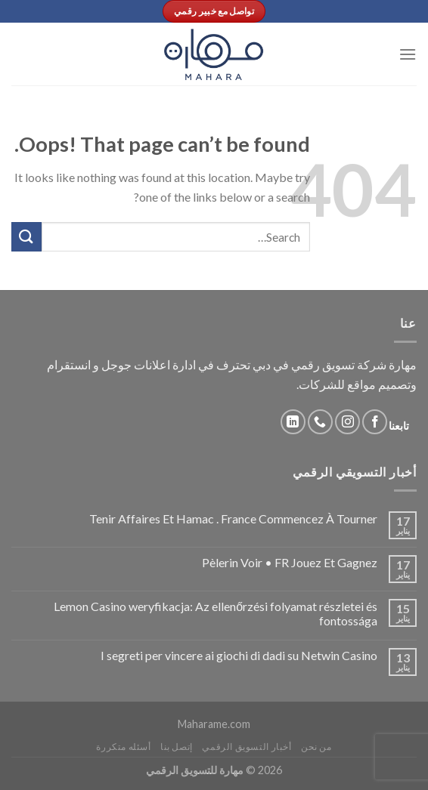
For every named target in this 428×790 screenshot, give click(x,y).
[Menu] (408, 54)
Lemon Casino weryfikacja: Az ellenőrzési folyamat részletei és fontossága (215, 613)
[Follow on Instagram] (347, 421)
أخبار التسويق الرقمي (246, 746)
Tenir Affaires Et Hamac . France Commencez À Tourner (233, 518)
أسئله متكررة (123, 746)
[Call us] (320, 421)
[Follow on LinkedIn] (293, 421)
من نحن (316, 746)
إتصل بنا (176, 746)
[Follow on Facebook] (374, 421)
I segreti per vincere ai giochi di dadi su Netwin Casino (239, 655)
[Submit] (26, 237)
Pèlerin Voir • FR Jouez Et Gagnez (289, 562)
